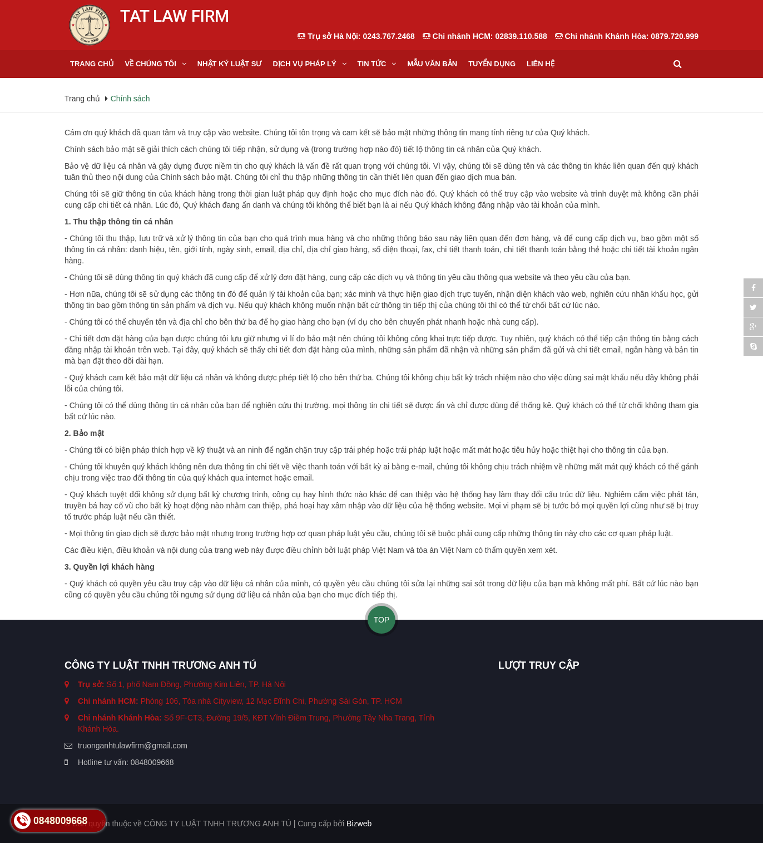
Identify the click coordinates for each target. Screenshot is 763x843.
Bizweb (358, 823)
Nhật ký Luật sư (229, 64)
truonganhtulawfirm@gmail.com (132, 745)
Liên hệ (540, 64)
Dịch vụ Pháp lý (304, 64)
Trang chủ (92, 64)
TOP (382, 619)
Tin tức (372, 64)
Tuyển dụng (492, 64)
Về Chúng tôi (150, 64)
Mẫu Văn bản (432, 64)
